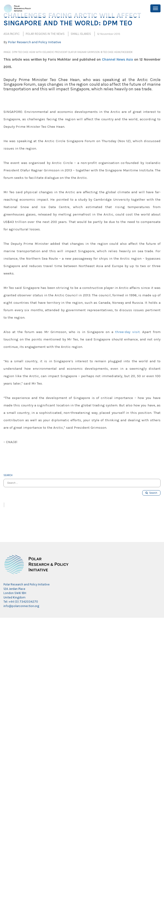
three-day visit (127, 332)
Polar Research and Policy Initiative (34, 42)
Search (151, 492)
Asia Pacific (11, 34)
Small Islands (81, 34)
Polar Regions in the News (45, 34)
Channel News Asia (117, 59)
